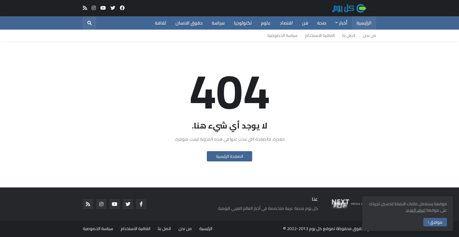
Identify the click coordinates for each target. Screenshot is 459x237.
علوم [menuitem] (266, 22)
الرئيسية (205, 228)
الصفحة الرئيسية (229, 156)
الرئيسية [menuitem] (364, 22)
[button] (89, 23)
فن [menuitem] (305, 22)
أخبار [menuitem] (343, 22)
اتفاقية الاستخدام (320, 35)
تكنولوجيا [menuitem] (243, 22)
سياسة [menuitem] (218, 22)
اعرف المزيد (415, 210)
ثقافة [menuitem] (160, 22)
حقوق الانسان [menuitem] (189, 22)
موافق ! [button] (435, 222)
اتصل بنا (348, 35)
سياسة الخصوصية (282, 35)
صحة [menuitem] (321, 22)
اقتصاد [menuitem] (286, 22)
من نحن (369, 35)
